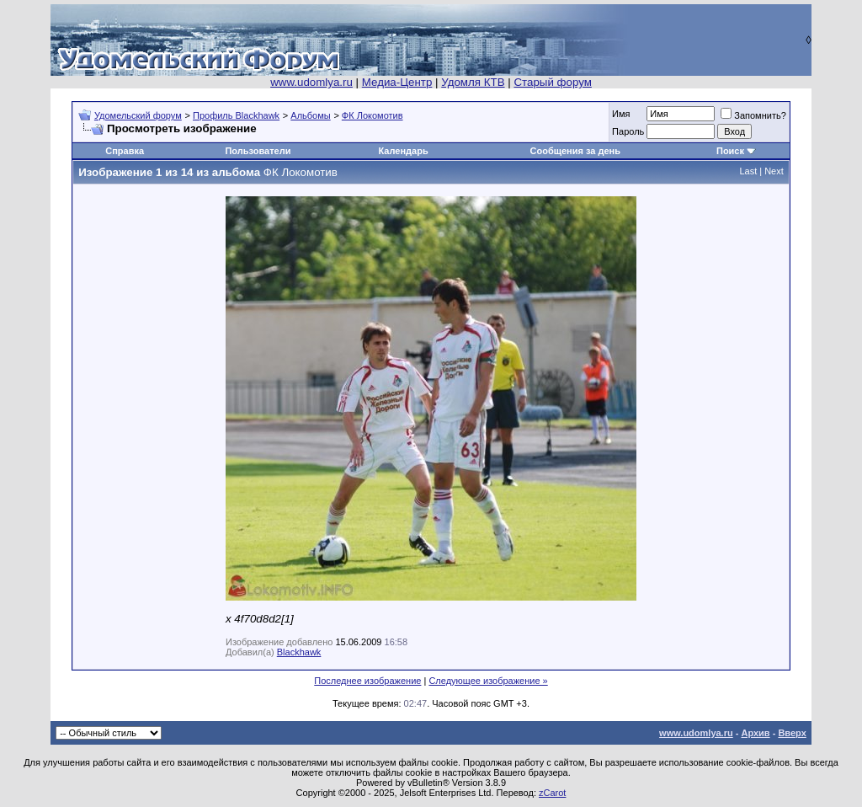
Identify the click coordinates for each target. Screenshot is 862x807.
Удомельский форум (138, 115)
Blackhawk (299, 652)
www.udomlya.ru (311, 82)
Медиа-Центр (397, 82)
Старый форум (552, 82)
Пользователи (257, 151)
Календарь (403, 151)
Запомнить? (753, 115)
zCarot (552, 793)
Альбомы (310, 115)
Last (748, 171)
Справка (124, 151)
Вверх (792, 733)
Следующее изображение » (487, 681)
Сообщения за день (575, 151)
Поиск (730, 151)
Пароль (628, 131)
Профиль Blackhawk (236, 115)
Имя (621, 114)
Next (774, 171)
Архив (755, 733)
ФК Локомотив (372, 115)
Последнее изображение (367, 681)
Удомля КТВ (472, 82)
